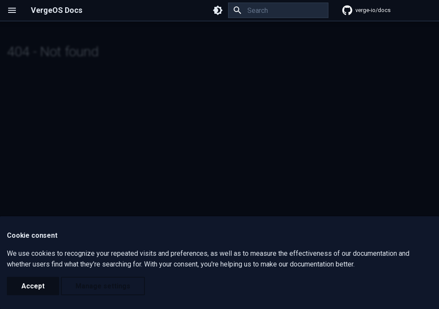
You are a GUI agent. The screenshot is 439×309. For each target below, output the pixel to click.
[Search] (278, 10)
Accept (33, 286)
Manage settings (102, 286)
